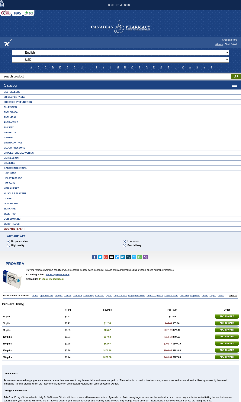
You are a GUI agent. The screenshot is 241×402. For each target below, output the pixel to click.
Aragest (58, 295)
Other (8, 198)
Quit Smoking (12, 219)
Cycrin (109, 295)
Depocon (184, 295)
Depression (11, 158)
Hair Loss (10, 173)
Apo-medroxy (46, 295)
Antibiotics (11, 122)
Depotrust (195, 295)
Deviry (205, 295)
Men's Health (12, 188)
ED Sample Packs (14, 97)
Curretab (99, 295)
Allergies (10, 107)
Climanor (77, 295)
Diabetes (9, 163)
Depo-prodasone (136, 295)
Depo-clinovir (120, 295)
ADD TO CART (227, 316)
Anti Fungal (11, 112)
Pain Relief (11, 203)
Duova (221, 295)
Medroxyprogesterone (57, 274)
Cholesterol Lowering (19, 153)
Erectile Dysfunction (18, 102)
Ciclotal (67, 295)
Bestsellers (12, 92)
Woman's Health (14, 229)
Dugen (213, 295)
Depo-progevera (155, 295)
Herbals (9, 183)
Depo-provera (171, 295)
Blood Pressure (14, 147)
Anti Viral (10, 117)
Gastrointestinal (15, 168)
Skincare (10, 208)
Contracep (88, 295)
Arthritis (10, 132)
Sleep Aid (10, 213)
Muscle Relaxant (15, 193)
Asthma (8, 137)
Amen (35, 295)
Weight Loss (12, 224)
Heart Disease (13, 178)
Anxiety (9, 127)
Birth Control (13, 142)
